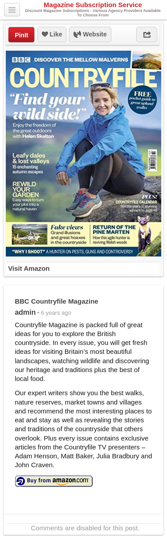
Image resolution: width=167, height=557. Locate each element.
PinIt (21, 35)
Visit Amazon (28, 268)
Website (89, 35)
